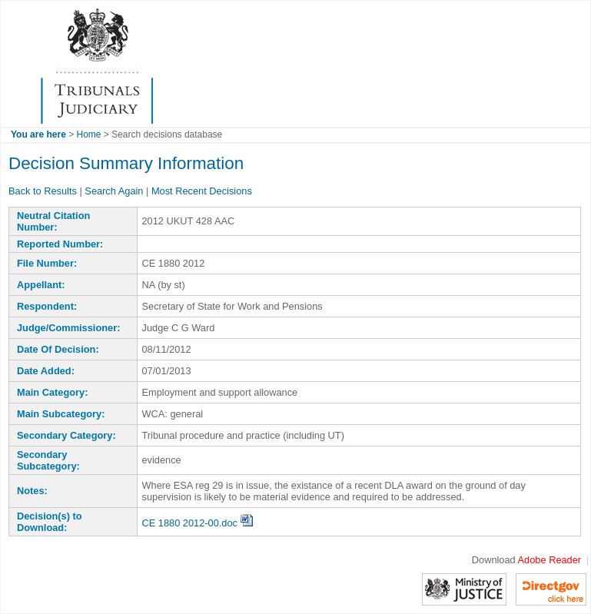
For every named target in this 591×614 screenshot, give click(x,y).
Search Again (114, 191)
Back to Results (42, 191)
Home (89, 134)
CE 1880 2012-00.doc (197, 523)
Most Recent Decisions (201, 191)
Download (526, 560)
